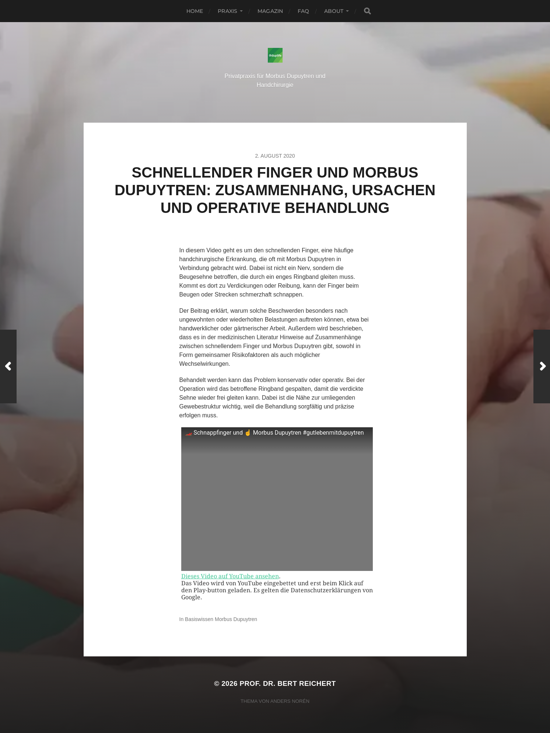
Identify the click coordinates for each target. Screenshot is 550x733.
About (334, 11)
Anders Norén (289, 701)
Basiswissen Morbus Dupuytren (221, 619)
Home (194, 11)
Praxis (227, 11)
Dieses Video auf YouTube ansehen (230, 576)
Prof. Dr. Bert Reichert (288, 683)
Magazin (270, 11)
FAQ (303, 11)
